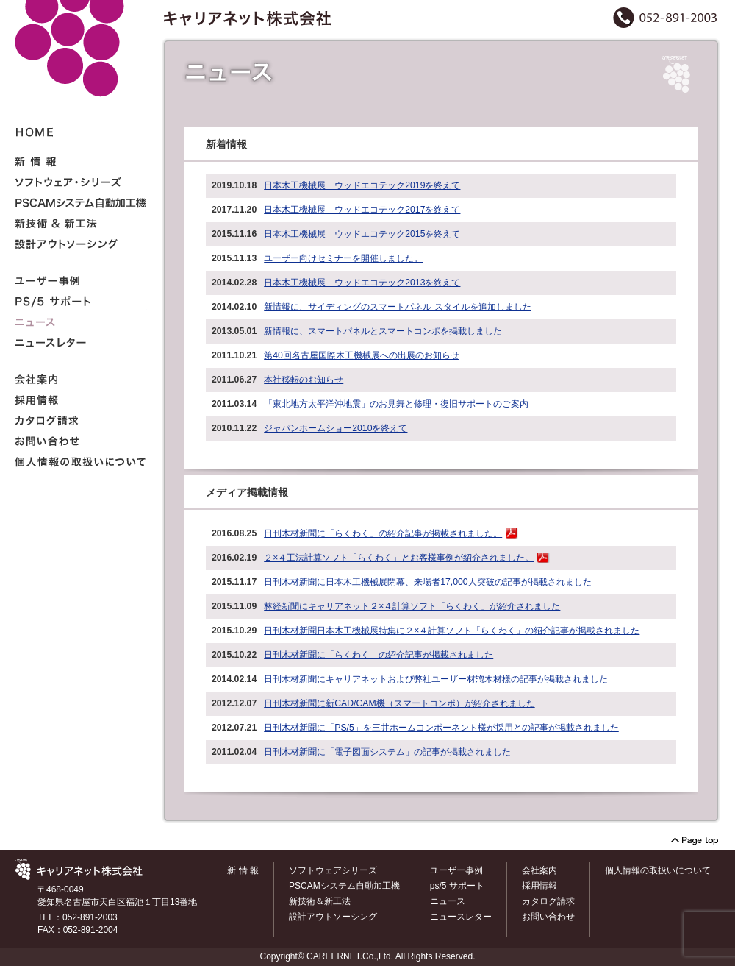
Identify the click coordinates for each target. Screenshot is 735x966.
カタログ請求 (548, 901)
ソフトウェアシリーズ (333, 870)
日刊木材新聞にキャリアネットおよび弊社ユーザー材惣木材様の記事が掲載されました (436, 679)
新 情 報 (243, 870)
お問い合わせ (548, 917)
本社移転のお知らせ (303, 379)
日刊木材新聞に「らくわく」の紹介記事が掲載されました (378, 655)
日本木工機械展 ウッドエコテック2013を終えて (362, 282)
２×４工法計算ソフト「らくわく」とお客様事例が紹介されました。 (399, 558)
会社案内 (539, 870)
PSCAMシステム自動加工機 (344, 886)
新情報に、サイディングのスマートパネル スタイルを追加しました (397, 307)
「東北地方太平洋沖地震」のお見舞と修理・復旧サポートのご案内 (396, 404)
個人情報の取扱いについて (658, 870)
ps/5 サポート (457, 886)
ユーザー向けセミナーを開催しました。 (343, 258)
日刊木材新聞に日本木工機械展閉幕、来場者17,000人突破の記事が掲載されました (427, 582)
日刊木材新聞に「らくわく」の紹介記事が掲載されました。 (383, 533)
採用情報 (539, 886)
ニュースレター (461, 917)
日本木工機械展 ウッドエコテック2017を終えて (362, 210)
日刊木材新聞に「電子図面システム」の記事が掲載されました (387, 752)
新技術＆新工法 (320, 901)
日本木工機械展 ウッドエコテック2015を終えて (362, 234)
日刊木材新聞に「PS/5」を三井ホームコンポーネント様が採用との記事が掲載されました (441, 727)
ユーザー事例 (456, 870)
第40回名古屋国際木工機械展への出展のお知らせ (361, 355)
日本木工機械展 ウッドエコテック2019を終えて (362, 185)
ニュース (447, 901)
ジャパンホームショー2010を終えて (335, 428)
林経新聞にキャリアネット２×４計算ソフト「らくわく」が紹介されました (412, 606)
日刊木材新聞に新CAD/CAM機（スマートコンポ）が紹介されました (399, 703)
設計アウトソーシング (333, 917)
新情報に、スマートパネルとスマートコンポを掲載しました (383, 331)
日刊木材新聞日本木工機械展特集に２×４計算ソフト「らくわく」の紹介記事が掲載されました (451, 630)
